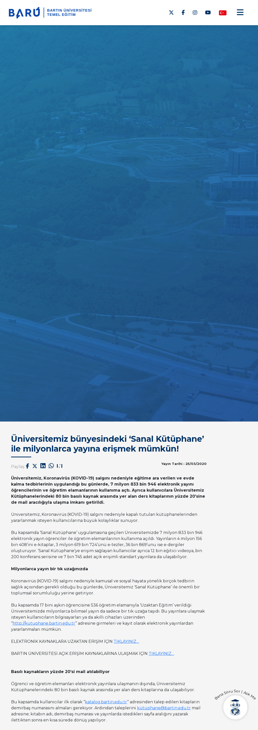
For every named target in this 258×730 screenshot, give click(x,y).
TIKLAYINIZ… (126, 641)
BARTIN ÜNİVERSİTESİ (69, 10)
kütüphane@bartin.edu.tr (164, 708)
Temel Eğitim (61, 15)
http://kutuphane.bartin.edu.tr (44, 623)
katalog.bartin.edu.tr (106, 702)
